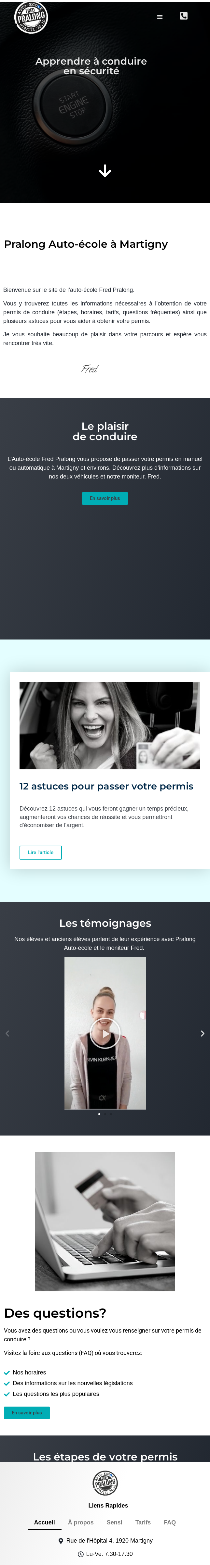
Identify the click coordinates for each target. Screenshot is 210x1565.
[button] (159, 14)
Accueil (44, 1447)
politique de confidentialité (152, 1555)
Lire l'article (40, 777)
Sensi (114, 1447)
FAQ (170, 1447)
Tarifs (143, 1447)
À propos (81, 1447)
